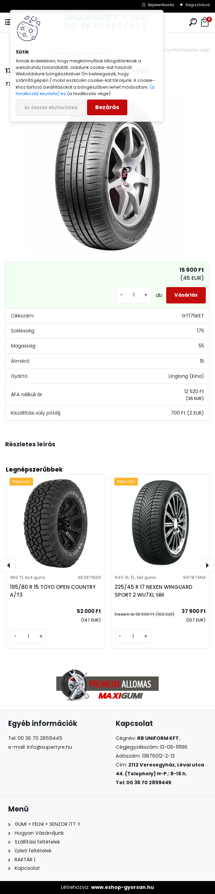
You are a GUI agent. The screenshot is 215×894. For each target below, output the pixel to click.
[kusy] (133, 295)
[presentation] (9, 565)
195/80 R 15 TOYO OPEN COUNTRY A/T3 (53, 590)
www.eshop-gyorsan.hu (122, 887)
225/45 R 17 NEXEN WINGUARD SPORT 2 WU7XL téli (153, 590)
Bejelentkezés (161, 5)
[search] (193, 22)
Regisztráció (198, 5)
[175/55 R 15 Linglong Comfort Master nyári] (107, 173)
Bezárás (107, 107)
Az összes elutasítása (50, 107)
